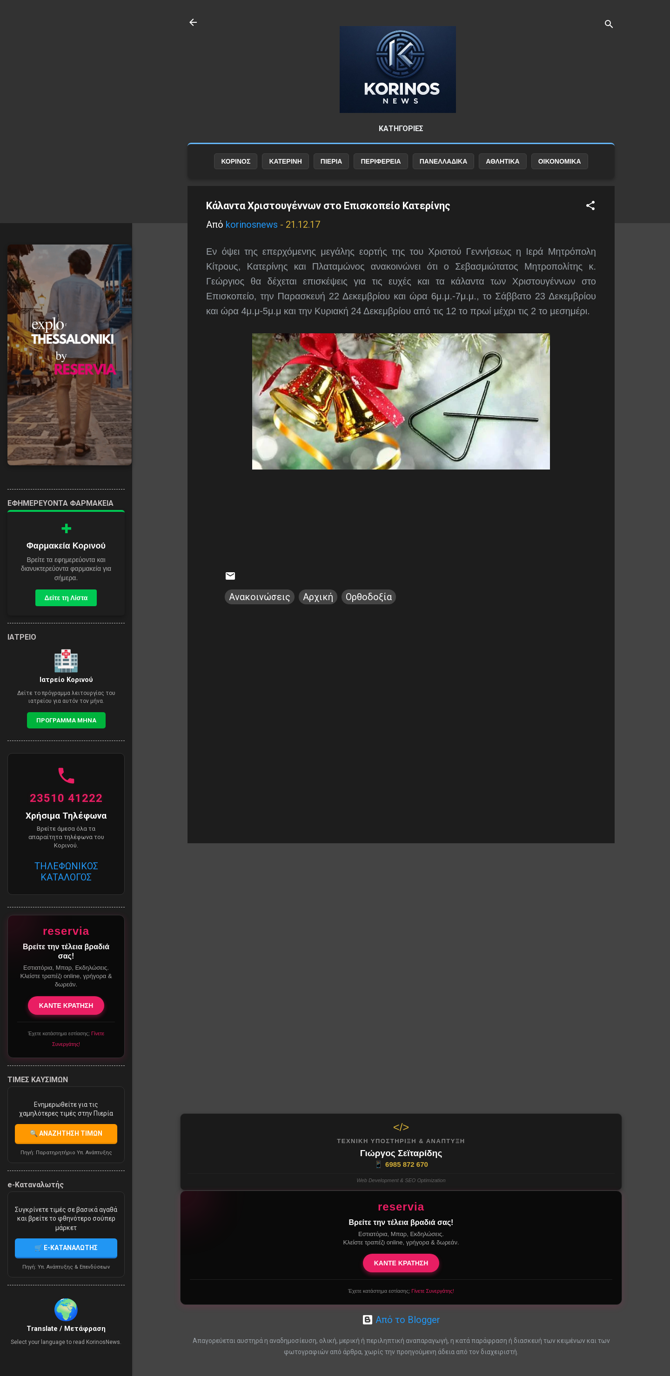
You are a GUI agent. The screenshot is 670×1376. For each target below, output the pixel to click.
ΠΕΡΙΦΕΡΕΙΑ (381, 161)
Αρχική (318, 596)
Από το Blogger (401, 1319)
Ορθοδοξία (369, 596)
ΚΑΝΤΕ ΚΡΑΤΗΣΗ (401, 1263)
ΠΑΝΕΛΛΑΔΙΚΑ (444, 161)
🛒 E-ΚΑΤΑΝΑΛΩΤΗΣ (66, 1247)
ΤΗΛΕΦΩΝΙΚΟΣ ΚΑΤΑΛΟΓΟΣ (66, 871)
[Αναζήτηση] (609, 25)
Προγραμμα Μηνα (66, 720)
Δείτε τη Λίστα (66, 598)
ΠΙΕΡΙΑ (331, 161)
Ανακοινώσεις (259, 596)
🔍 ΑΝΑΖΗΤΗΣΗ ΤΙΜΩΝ (66, 1133)
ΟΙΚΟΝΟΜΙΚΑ (559, 161)
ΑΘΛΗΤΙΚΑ (502, 161)
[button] (590, 206)
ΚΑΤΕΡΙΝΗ (285, 161)
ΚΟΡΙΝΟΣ (235, 161)
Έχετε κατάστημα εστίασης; (401, 1291)
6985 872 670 (401, 1164)
